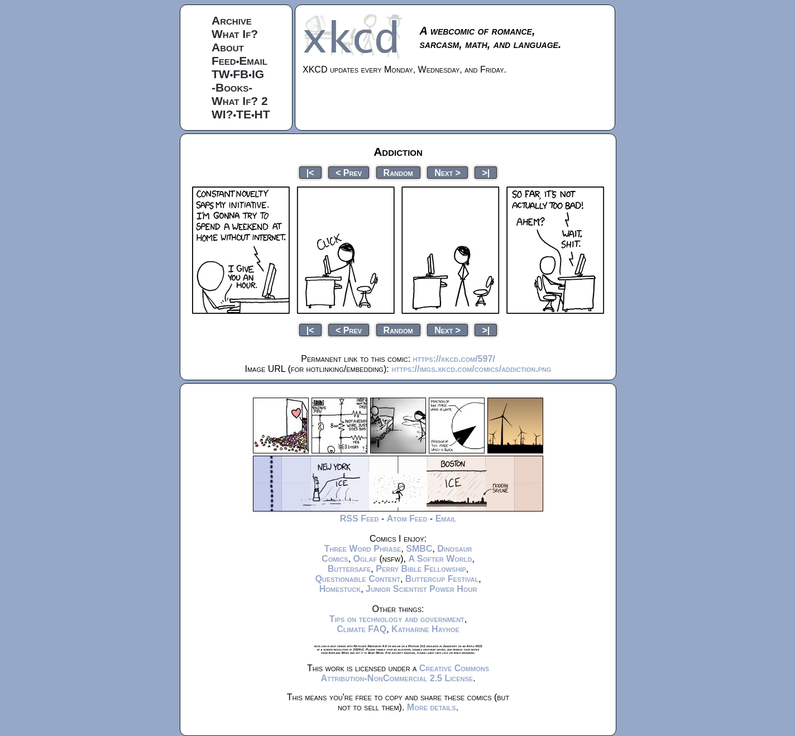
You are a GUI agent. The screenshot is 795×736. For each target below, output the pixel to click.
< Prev (349, 172)
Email (253, 60)
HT (262, 114)
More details (431, 707)
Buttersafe (349, 568)
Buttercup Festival (441, 579)
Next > (447, 172)
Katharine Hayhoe (425, 629)
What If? (235, 33)
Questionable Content (357, 579)
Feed (224, 60)
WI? (222, 114)
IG (258, 74)
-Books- (232, 87)
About (228, 47)
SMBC (419, 548)
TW (221, 74)
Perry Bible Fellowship (421, 568)
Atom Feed (407, 518)
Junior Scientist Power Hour (421, 589)
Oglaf (365, 558)
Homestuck (340, 589)
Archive (232, 20)
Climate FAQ (361, 629)
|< (310, 172)
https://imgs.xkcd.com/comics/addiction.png (471, 369)
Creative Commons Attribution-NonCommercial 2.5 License (404, 673)
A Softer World (440, 558)
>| (486, 172)
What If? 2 (240, 100)
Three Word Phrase (362, 548)
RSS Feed (359, 518)
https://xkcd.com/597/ (454, 359)
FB (240, 74)
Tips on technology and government (396, 619)
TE (243, 114)
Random (398, 172)
